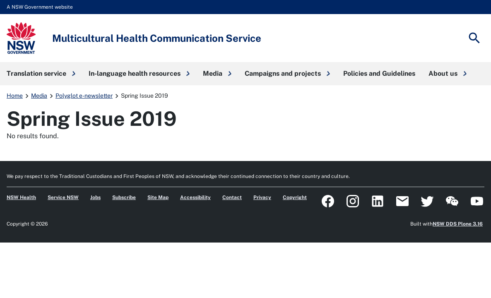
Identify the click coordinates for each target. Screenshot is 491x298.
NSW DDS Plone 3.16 (458, 224)
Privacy (262, 197)
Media (39, 95)
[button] (41, 73)
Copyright (295, 197)
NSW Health (21, 197)
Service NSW (63, 197)
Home (15, 95)
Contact (232, 197)
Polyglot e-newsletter (84, 95)
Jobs (95, 197)
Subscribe (124, 197)
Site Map (157, 197)
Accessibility (195, 197)
